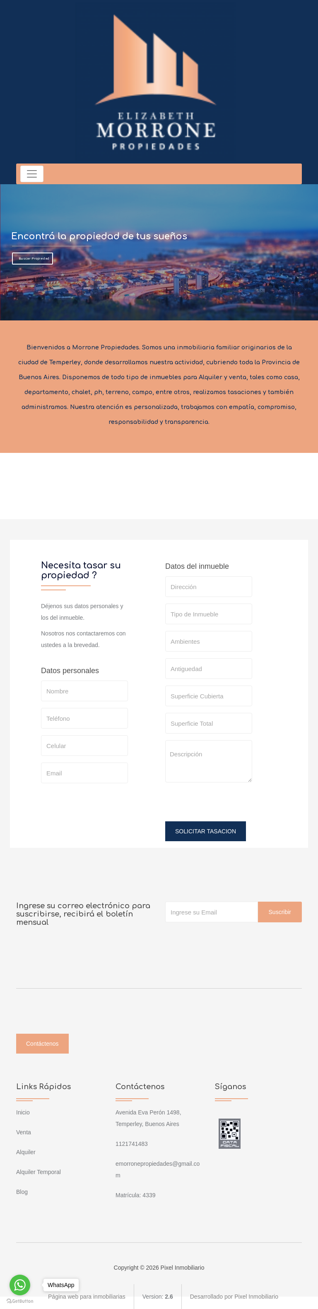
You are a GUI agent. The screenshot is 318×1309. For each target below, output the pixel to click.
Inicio (23, 1112)
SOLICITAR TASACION (205, 831)
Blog (22, 1192)
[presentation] (228, 805)
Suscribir (280, 912)
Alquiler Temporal (38, 1172)
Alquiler (26, 1152)
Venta (23, 1132)
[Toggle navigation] (31, 174)
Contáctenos (42, 1043)
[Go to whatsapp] (20, 1285)
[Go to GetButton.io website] (20, 1300)
